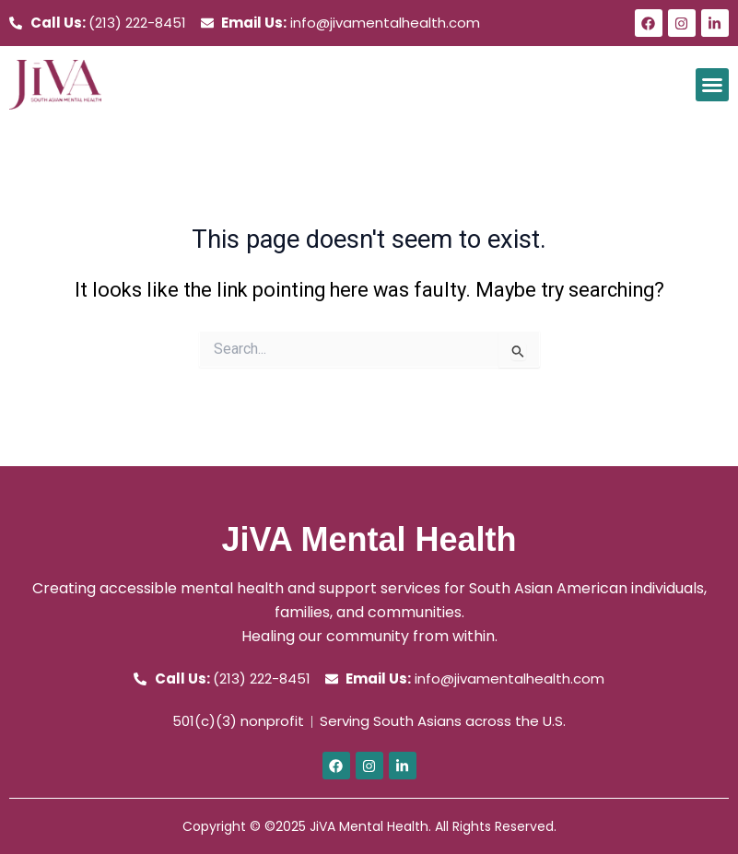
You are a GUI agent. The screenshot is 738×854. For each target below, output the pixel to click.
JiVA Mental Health (368, 539)
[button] (712, 84)
